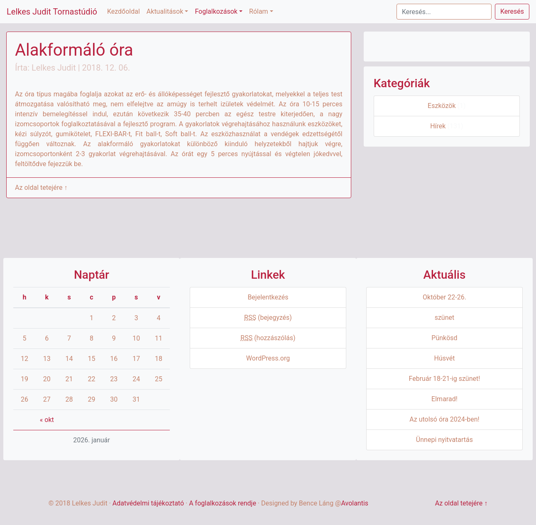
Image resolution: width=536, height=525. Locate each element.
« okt (47, 420)
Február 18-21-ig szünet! (444, 379)
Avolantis (354, 503)
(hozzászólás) (267, 338)
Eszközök (441, 106)
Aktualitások (165, 11)
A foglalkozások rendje (222, 503)
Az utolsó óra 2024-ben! (444, 419)
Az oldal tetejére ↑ (41, 187)
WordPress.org (268, 358)
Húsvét (444, 358)
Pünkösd (444, 338)
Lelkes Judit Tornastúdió (52, 12)
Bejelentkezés (267, 297)
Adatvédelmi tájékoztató (148, 503)
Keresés (512, 11)
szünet (445, 317)
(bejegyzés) (268, 317)
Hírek (437, 126)
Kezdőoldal (123, 11)
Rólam (258, 11)
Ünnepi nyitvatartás (444, 440)
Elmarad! (444, 399)
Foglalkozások (216, 11)
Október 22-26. (444, 297)
